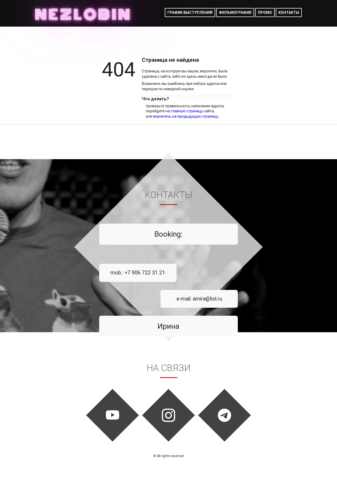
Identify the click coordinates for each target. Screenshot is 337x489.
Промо (265, 12)
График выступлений (189, 12)
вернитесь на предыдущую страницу (185, 116)
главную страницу (187, 111)
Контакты (288, 12)
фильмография (235, 12)
